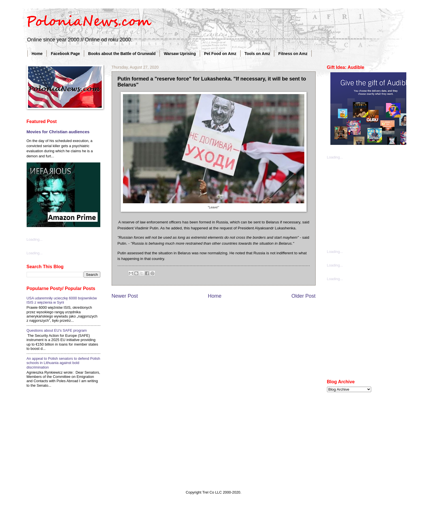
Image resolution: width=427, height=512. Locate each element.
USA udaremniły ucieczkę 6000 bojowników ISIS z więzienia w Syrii (62, 300)
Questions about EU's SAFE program (57, 330)
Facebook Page (65, 53)
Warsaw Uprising (180, 53)
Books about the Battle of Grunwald (122, 53)
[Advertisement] (369, 203)
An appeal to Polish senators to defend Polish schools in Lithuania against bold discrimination (63, 362)
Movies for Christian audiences (58, 131)
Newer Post (125, 296)
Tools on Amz (257, 53)
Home (37, 53)
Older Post (303, 296)
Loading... (35, 239)
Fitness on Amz (292, 53)
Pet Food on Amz (220, 53)
